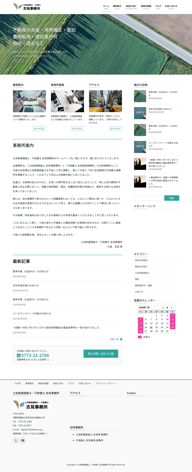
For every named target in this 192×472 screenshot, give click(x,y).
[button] (116, 339)
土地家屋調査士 (142, 272)
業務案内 (29, 383)
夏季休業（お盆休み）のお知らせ (31, 271)
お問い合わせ (25, 62)
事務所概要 (43, 383)
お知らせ (139, 291)
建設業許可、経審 (143, 285)
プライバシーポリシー (105, 383)
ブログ (71, 383)
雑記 (137, 279)
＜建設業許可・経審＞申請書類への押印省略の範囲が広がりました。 (163, 180)
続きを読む (39, 128)
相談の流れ (58, 383)
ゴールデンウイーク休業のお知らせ (32, 313)
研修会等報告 (141, 260)
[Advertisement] (156, 230)
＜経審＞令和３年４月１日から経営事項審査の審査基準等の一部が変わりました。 (57, 327)
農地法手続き (141, 266)
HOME (18, 383)
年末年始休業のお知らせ (26, 285)
